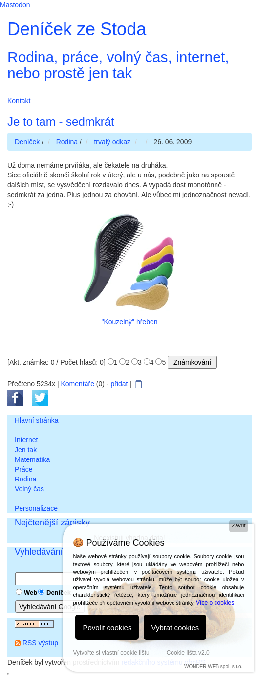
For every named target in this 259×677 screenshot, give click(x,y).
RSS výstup (40, 643)
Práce (24, 469)
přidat (119, 384)
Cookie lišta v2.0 (188, 652)
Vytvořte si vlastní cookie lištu (111, 652)
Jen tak (26, 450)
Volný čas (29, 489)
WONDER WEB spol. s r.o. (213, 666)
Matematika (32, 459)
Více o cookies (215, 602)
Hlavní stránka (36, 420)
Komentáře (77, 384)
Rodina (25, 479)
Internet (26, 440)
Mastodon (15, 5)
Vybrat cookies (175, 627)
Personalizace (36, 508)
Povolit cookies (107, 627)
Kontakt (18, 101)
